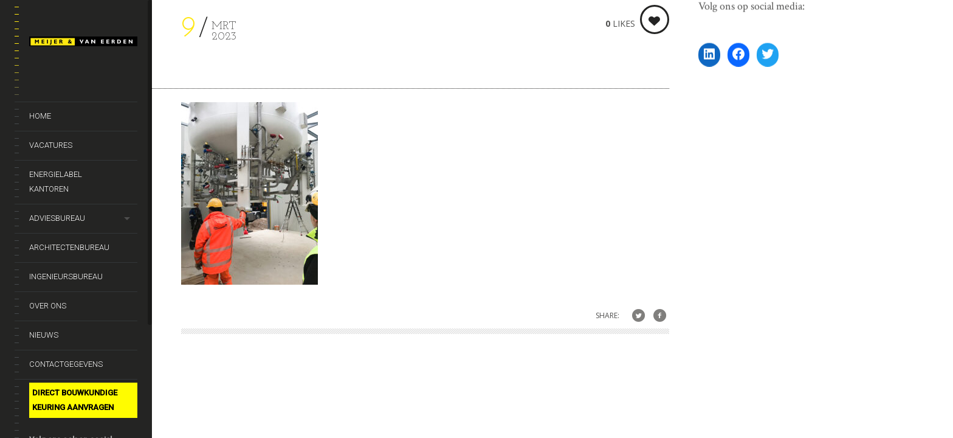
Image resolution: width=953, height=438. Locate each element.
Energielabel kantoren (55, 181)
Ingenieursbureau (66, 276)
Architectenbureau (69, 247)
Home (40, 115)
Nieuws (43, 334)
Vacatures (50, 145)
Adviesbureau (57, 218)
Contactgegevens (66, 364)
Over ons (47, 305)
